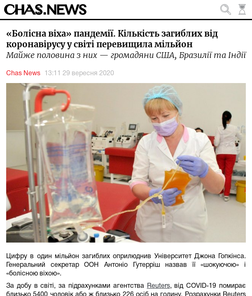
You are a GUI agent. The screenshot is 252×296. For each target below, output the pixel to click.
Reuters (158, 286)
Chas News (23, 73)
